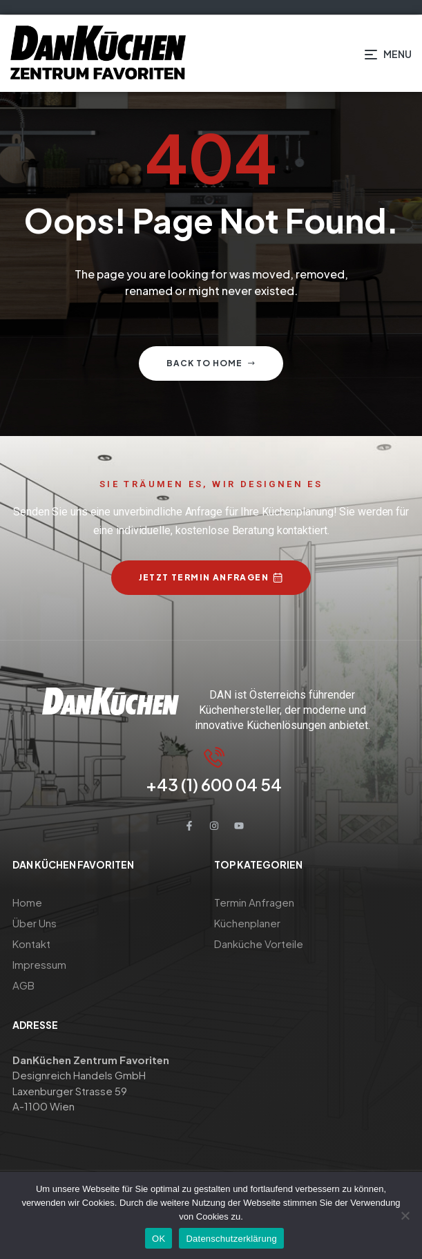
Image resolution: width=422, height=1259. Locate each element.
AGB (23, 985)
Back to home (211, 363)
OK (158, 1238)
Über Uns (34, 922)
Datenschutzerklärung (231, 1238)
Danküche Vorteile (258, 943)
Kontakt (31, 943)
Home (27, 902)
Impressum (39, 964)
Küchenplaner (247, 922)
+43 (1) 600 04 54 (214, 784)
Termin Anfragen (254, 902)
